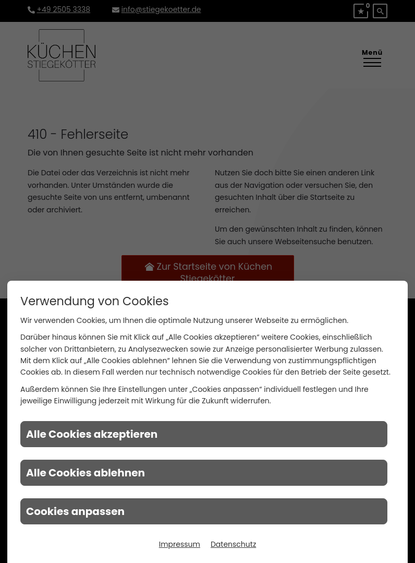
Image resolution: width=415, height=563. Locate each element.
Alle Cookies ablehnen (85, 472)
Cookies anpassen (75, 511)
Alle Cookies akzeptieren (91, 434)
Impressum (179, 544)
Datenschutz (233, 544)
